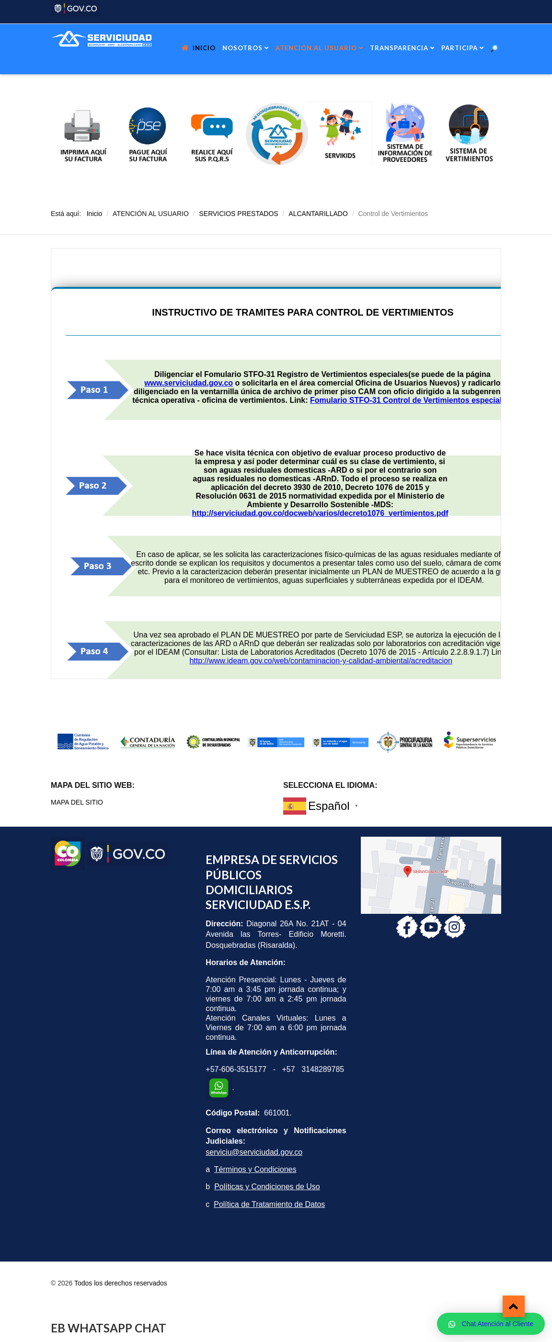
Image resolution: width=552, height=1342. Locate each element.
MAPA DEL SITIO (77, 802)
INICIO (204, 48)
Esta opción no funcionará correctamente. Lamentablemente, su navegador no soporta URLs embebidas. (276, 463)
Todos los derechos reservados (120, 1283)
